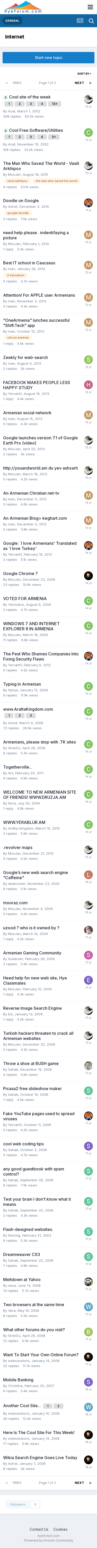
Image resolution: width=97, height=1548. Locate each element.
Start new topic (48, 57)
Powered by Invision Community (48, 1540)
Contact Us (39, 1529)
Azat (11, 111)
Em (10, 1014)
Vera (12, 1310)
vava (12, 1285)
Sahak (13, 1069)
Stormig (14, 1235)
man (11, 269)
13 (54, 104)
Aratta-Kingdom (20, 828)
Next (79, 83)
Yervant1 (15, 394)
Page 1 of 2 (48, 83)
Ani (10, 773)
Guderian (15, 959)
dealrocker (16, 884)
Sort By (84, 73)
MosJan (14, 174)
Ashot (12, 206)
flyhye (13, 690)
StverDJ (14, 748)
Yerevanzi (16, 604)
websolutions (18, 1361)
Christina (15, 1386)
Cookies (60, 1529)
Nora (12, 803)
